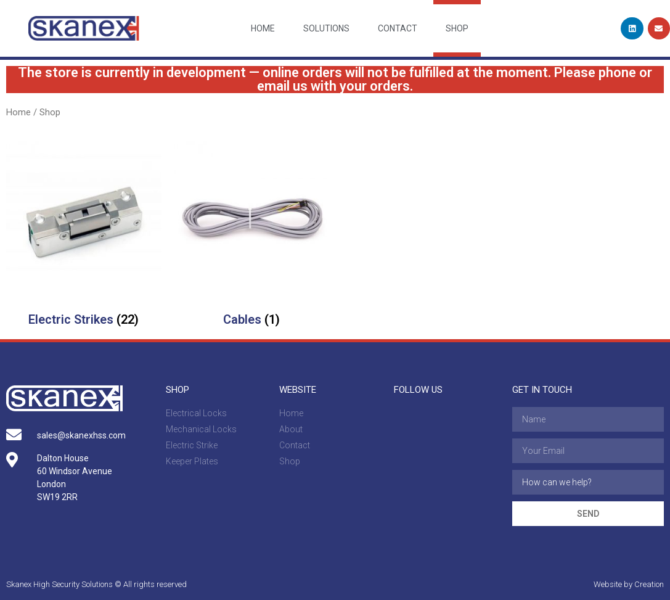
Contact (397, 28)
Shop (457, 28)
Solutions (326, 28)
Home (263, 28)
